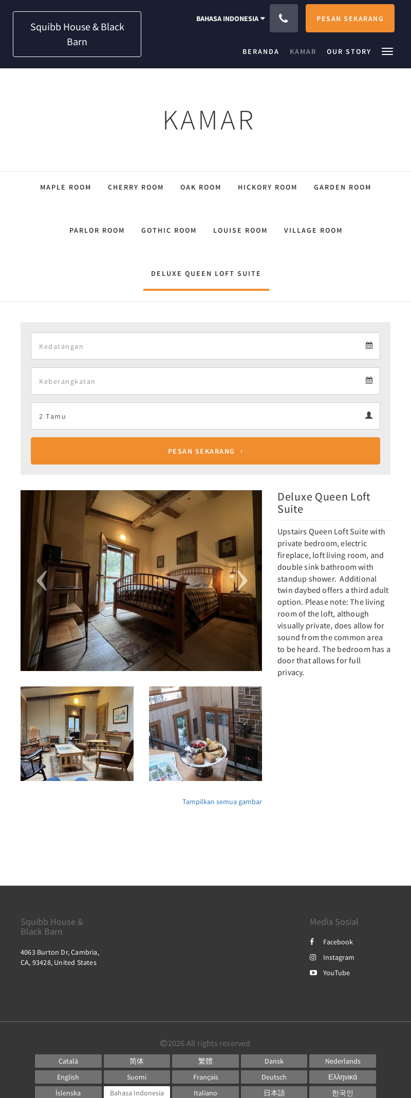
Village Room (313, 230)
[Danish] (274, 1061)
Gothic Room (169, 230)
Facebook (331, 941)
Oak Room (200, 187)
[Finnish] (137, 1077)
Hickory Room (267, 187)
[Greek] (342, 1077)
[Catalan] (68, 1061)
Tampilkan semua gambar (222, 801)
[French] (205, 1077)
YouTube (330, 972)
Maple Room (65, 187)
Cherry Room (136, 187)
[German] (274, 1077)
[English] (68, 1077)
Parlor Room (97, 230)
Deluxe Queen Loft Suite (206, 273)
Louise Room (240, 230)
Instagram (332, 957)
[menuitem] (263, 51)
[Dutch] (342, 1061)
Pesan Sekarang (201, 451)
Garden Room (342, 187)
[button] (387, 50)
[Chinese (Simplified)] (137, 1061)
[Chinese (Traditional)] (205, 1061)
